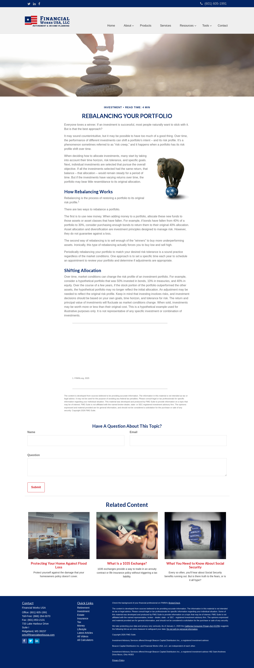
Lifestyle (81, 629)
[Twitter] (29, 4)
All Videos (82, 636)
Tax (79, 622)
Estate (80, 614)
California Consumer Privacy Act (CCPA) (202, 626)
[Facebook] (39, 4)
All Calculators (85, 640)
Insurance (82, 618)
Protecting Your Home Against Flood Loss (59, 565)
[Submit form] (36, 487)
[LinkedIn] (34, 4)
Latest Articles (85, 632)
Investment (83, 611)
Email (134, 432)
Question (33, 455)
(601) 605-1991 (213, 3)
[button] (126, 20)
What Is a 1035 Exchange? (127, 563)
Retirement (83, 607)
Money (81, 625)
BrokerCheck (174, 603)
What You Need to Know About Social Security (195, 565)
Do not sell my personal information (182, 629)
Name (31, 432)
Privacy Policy (118, 660)
